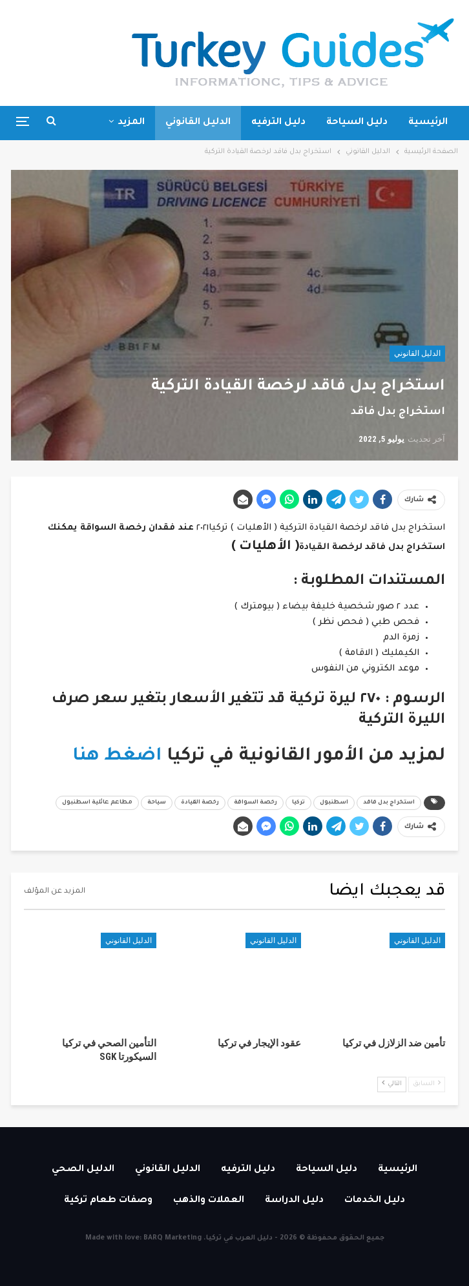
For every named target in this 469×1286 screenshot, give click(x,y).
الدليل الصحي (83, 1170)
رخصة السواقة (255, 803)
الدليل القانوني (198, 123)
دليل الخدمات (374, 1201)
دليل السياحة (357, 123)
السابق (427, 1083)
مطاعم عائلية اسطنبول (97, 803)
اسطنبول (334, 803)
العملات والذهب (208, 1201)
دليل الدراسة (294, 1201)
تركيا (298, 803)
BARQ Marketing (172, 1238)
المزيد (131, 123)
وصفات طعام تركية (108, 1201)
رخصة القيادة (200, 803)
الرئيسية (428, 123)
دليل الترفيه (278, 123)
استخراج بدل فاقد (389, 803)
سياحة (156, 803)
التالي (392, 1083)
